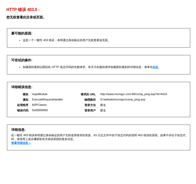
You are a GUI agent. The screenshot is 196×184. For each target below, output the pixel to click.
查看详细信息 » (20, 142)
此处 (155, 66)
